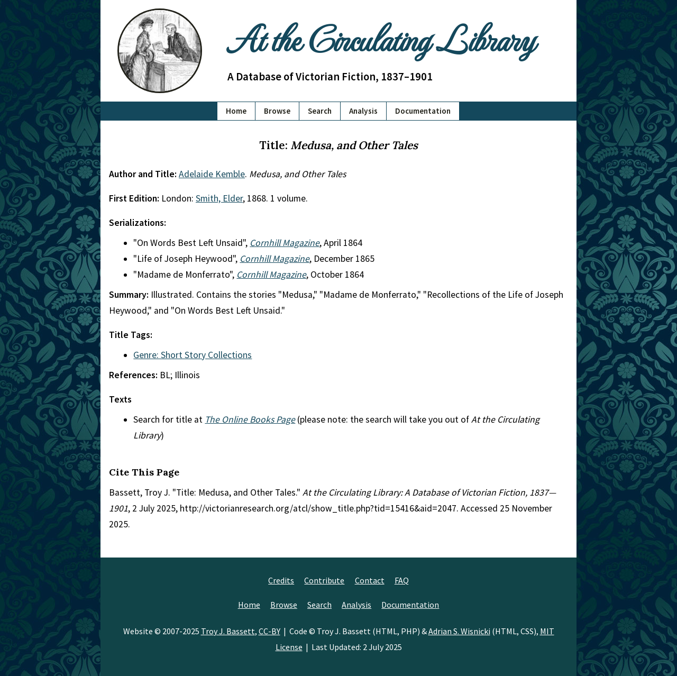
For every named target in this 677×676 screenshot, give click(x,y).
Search (320, 111)
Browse (277, 111)
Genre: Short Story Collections (192, 355)
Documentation (423, 111)
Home (236, 111)
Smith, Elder (219, 198)
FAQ (402, 580)
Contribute (324, 580)
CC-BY (269, 631)
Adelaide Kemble (212, 174)
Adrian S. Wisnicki (459, 631)
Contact (370, 580)
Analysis (363, 111)
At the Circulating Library (380, 38)
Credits (281, 580)
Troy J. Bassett (228, 631)
